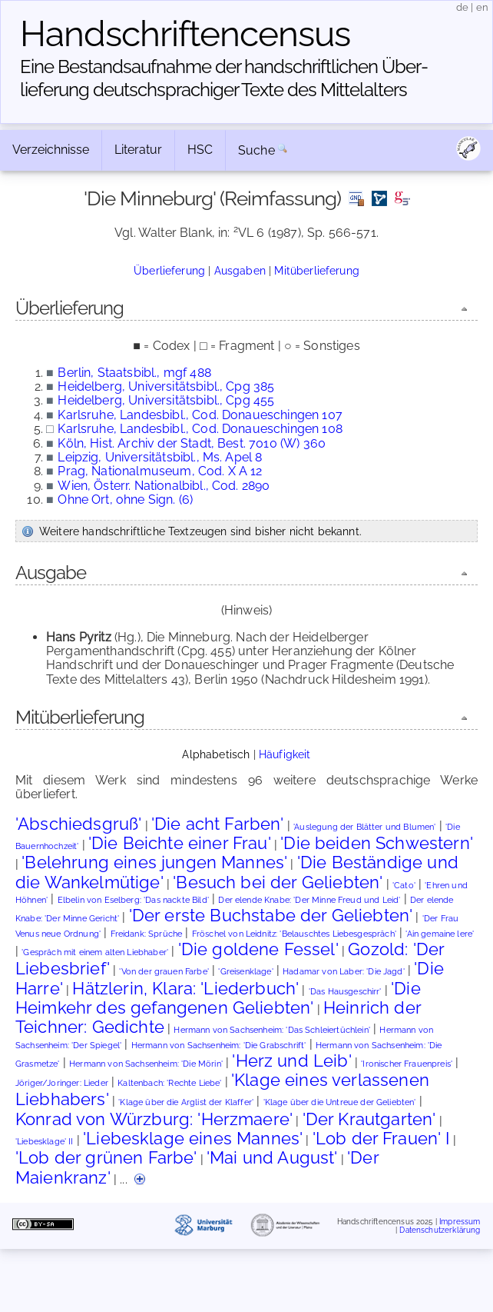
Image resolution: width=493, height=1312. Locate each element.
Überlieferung (169, 270)
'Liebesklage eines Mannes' (193, 1138)
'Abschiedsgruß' (78, 824)
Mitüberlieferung (316, 270)
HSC (200, 149)
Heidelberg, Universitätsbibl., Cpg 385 (166, 386)
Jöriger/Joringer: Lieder (61, 1083)
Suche (256, 150)
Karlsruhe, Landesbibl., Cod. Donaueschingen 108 (200, 428)
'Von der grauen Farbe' (164, 972)
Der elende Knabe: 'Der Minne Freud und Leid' (309, 900)
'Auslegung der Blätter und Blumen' (364, 827)
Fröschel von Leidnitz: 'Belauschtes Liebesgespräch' (294, 934)
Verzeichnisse (50, 149)
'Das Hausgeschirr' (345, 992)
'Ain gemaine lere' (439, 934)
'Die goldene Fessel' (258, 949)
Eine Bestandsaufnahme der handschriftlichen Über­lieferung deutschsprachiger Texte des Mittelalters (224, 78)
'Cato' (403, 886)
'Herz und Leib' (291, 1061)
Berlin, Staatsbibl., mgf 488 (134, 372)
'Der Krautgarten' (369, 1119)
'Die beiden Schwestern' (376, 843)
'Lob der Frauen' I (381, 1138)
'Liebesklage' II (44, 1142)
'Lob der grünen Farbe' (106, 1157)
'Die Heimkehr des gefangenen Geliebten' (218, 997)
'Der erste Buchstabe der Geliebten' (271, 915)
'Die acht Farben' (217, 824)
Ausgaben (240, 270)
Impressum (459, 1221)
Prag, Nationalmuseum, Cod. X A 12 (160, 471)
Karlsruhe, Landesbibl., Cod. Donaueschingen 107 (200, 415)
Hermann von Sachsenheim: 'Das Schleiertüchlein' (272, 1030)
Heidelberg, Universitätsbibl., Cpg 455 (166, 400)
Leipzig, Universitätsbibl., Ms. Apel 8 (160, 457)
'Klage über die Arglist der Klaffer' (185, 1102)
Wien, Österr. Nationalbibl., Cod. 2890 (164, 485)
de (462, 7)
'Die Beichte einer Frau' (179, 843)
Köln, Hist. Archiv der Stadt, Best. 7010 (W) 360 (192, 443)
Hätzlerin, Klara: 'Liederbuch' (185, 988)
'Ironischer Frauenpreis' (406, 1064)
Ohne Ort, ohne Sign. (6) (125, 499)
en (482, 7)
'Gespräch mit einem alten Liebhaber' (95, 952)
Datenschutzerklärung (439, 1230)
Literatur (138, 149)
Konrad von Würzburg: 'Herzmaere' (154, 1119)
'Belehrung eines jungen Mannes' (154, 862)
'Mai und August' (272, 1157)
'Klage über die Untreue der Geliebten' (339, 1102)
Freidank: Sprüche (147, 934)
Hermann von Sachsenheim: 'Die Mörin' (146, 1064)
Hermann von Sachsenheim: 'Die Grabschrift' (218, 1046)
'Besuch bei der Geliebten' (277, 882)
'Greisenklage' (245, 972)
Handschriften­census (185, 34)
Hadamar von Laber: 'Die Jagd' (344, 972)
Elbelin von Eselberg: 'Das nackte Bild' (133, 900)
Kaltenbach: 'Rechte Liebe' (169, 1083)
